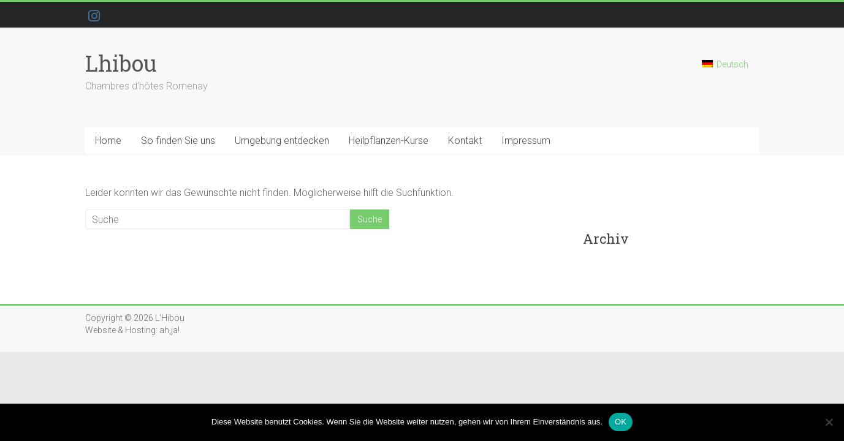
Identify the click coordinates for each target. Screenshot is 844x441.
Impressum (525, 140)
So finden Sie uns (178, 140)
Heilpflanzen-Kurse (388, 140)
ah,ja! (169, 330)
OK (620, 421)
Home (108, 140)
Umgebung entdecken (282, 140)
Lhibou (121, 63)
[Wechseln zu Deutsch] (725, 69)
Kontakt (465, 140)
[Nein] (829, 422)
